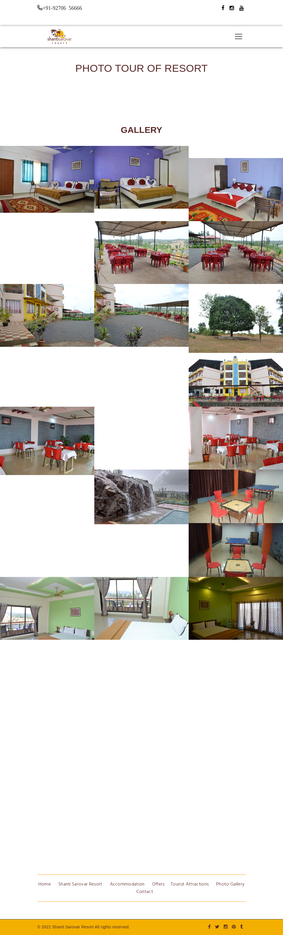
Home (44, 884)
